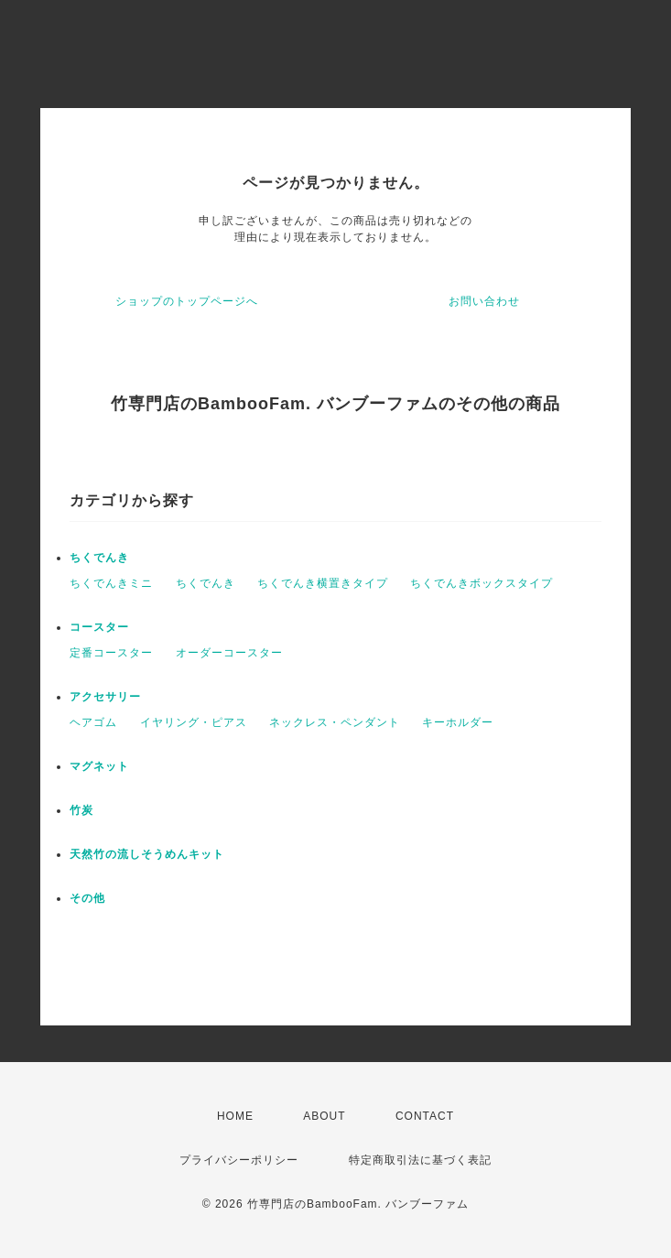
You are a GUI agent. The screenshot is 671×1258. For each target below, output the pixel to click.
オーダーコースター (229, 652)
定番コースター (111, 652)
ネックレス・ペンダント (334, 722)
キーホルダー (457, 722)
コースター (99, 627)
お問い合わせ (484, 301)
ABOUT (324, 1116)
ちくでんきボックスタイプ (481, 583)
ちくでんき (99, 557)
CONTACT (424, 1116)
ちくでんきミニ (111, 583)
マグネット (99, 766)
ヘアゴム (93, 722)
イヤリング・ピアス (193, 722)
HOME (235, 1116)
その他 (87, 898)
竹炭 (81, 810)
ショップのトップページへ (186, 301)
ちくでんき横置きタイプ (322, 583)
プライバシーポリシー (238, 1160)
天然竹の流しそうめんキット (147, 854)
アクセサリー (105, 696)
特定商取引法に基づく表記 (420, 1160)
